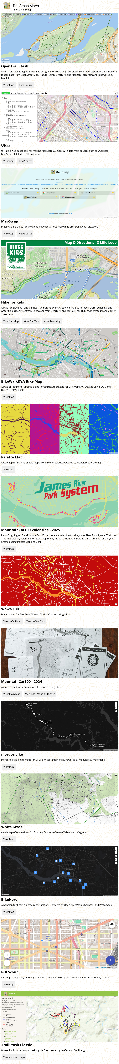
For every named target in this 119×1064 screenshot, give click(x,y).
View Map (8, 85)
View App (8, 161)
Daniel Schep (24, 9)
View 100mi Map (12, 621)
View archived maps (14, 1057)
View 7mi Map (31, 321)
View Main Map (11, 694)
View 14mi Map (52, 321)
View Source (25, 85)
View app (8, 469)
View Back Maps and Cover (40, 694)
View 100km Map (35, 621)
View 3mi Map (11, 321)
